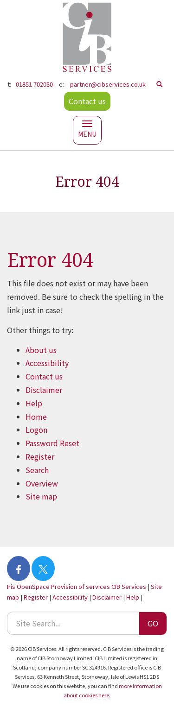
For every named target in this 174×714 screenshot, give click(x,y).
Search (37, 469)
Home (36, 416)
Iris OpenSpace (28, 586)
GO (153, 623)
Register (40, 456)
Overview (42, 483)
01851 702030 (34, 84)
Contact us (87, 101)
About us (41, 349)
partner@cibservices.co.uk (108, 84)
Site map (41, 496)
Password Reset (52, 443)
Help (34, 403)
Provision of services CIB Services (98, 586)
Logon (36, 429)
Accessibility (47, 362)
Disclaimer (44, 389)
